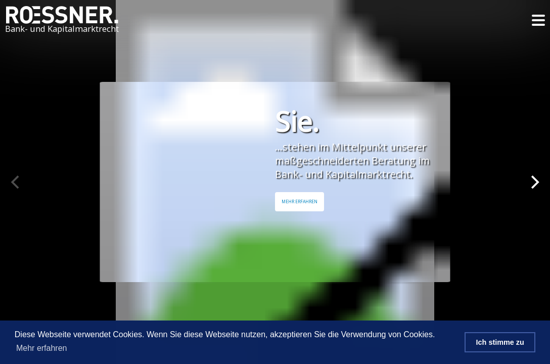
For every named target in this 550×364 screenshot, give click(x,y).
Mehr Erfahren (299, 202)
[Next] (534, 182)
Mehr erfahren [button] (41, 348)
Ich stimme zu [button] (500, 342)
